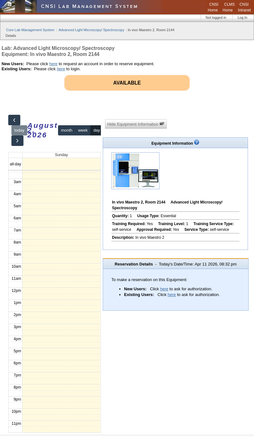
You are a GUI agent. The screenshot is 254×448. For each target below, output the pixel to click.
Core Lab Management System (30, 30)
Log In (242, 17)
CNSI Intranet (244, 7)
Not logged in (216, 17)
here (53, 63)
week (83, 130)
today (19, 130)
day (96, 130)
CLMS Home (229, 7)
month (66, 130)
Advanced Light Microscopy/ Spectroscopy (91, 30)
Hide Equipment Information (135, 123)
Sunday (61, 155)
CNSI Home (213, 7)
